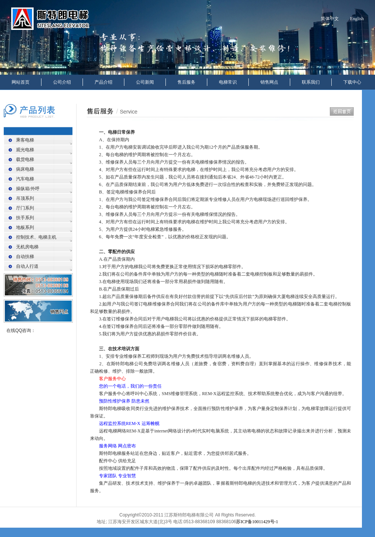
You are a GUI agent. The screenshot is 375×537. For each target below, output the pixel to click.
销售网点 (269, 82)
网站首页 (21, 82)
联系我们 (311, 82)
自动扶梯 (25, 256)
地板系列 (25, 227)
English (357, 18)
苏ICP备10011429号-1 (257, 521)
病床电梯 (25, 169)
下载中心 (352, 82)
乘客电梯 (25, 140)
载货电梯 (25, 159)
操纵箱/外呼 (28, 188)
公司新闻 (145, 82)
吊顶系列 (25, 198)
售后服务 (186, 82)
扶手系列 (25, 217)
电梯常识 (228, 82)
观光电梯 (25, 149)
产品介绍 (103, 82)
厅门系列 (25, 208)
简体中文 (330, 18)
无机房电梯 (27, 246)
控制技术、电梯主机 (36, 237)
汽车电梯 (25, 178)
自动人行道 (27, 266)
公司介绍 (62, 82)
